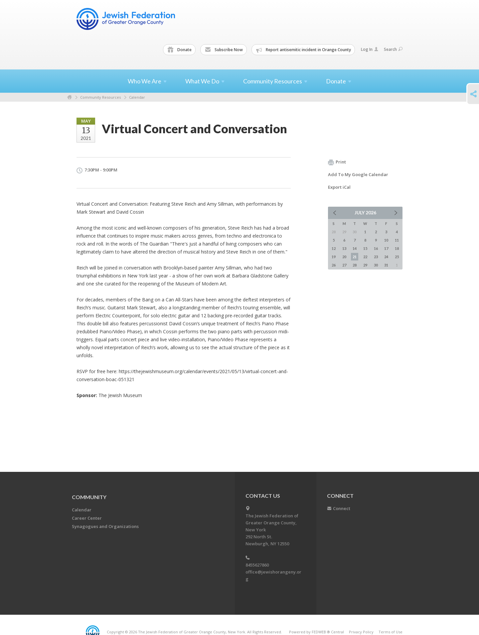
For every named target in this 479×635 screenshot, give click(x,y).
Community (89, 497)
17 (386, 248)
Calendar (137, 97)
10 (386, 240)
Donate (180, 50)
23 (376, 257)
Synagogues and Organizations (105, 526)
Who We (147, 81)
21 (355, 257)
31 (386, 265)
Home (69, 97)
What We (205, 81)
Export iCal (339, 187)
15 (365, 248)
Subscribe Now (224, 50)
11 (397, 240)
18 (397, 248)
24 (386, 257)
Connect (341, 508)
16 (376, 248)
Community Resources (100, 97)
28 (355, 265)
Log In (369, 49)
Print (337, 162)
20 (344, 257)
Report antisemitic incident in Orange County (303, 50)
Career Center (87, 518)
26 (334, 265)
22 (365, 257)
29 (365, 265)
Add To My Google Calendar (358, 174)
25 (397, 257)
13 (344, 248)
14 (355, 248)
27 (344, 265)
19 (334, 257)
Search (393, 49)
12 (334, 248)
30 (376, 265)
